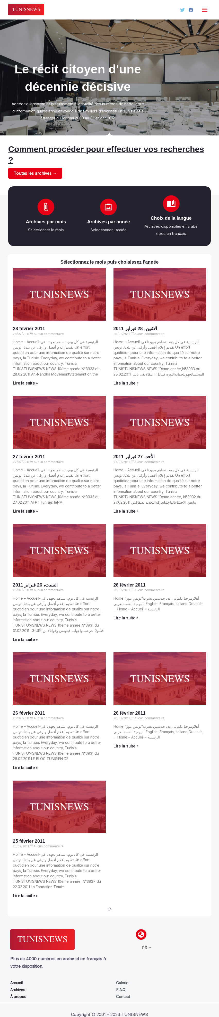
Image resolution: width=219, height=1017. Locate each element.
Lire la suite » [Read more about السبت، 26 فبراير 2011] (25, 639)
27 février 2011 (29, 456)
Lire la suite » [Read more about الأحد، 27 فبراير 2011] (125, 511)
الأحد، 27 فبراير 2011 (134, 456)
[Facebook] (191, 10)
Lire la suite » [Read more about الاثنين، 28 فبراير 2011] (125, 383)
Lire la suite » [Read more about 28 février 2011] (25, 383)
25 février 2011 (29, 841)
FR (144, 947)
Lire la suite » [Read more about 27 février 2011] (25, 511)
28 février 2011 (29, 328)
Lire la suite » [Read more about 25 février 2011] (25, 896)
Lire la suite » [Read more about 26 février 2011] (125, 618)
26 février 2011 (129, 585)
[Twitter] (180, 10)
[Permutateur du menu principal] (204, 9)
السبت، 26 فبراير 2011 (35, 585)
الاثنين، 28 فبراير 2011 (135, 328)
